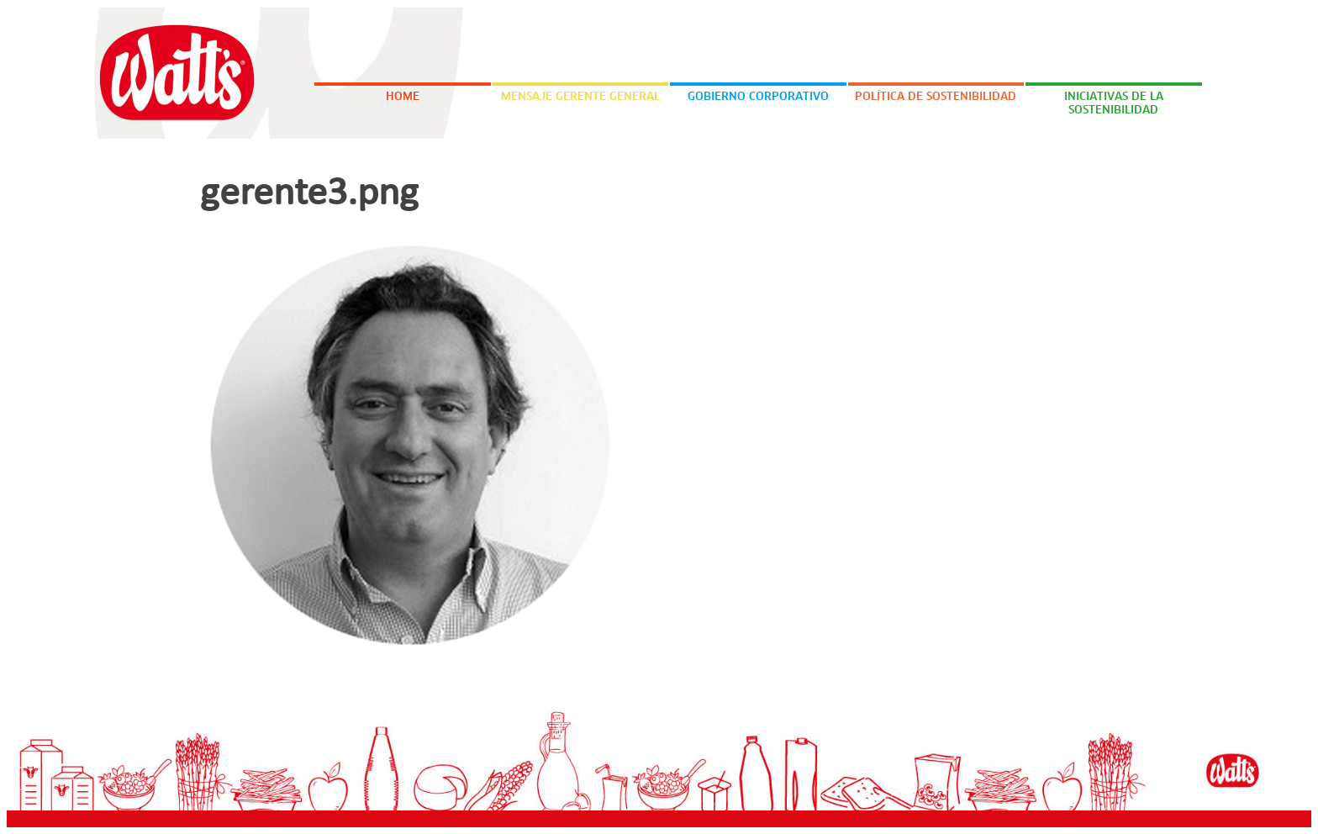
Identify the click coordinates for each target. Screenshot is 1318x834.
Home (402, 97)
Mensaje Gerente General (580, 97)
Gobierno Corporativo (758, 97)
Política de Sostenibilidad (935, 97)
